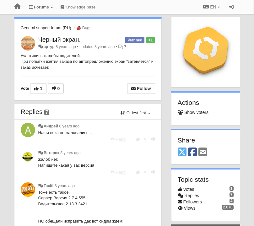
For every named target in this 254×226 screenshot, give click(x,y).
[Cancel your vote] (145, 139)
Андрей (51, 126)
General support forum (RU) (46, 27)
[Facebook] (192, 152)
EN (211, 6)
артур (49, 47)
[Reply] (118, 139)
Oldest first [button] (135, 112)
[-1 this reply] (153, 139)
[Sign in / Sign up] (231, 7)
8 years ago (69, 126)
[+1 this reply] (138, 139)
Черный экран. (59, 39)
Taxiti (48, 186)
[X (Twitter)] (182, 152)
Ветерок (51, 153)
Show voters (193, 112)
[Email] (202, 152)
